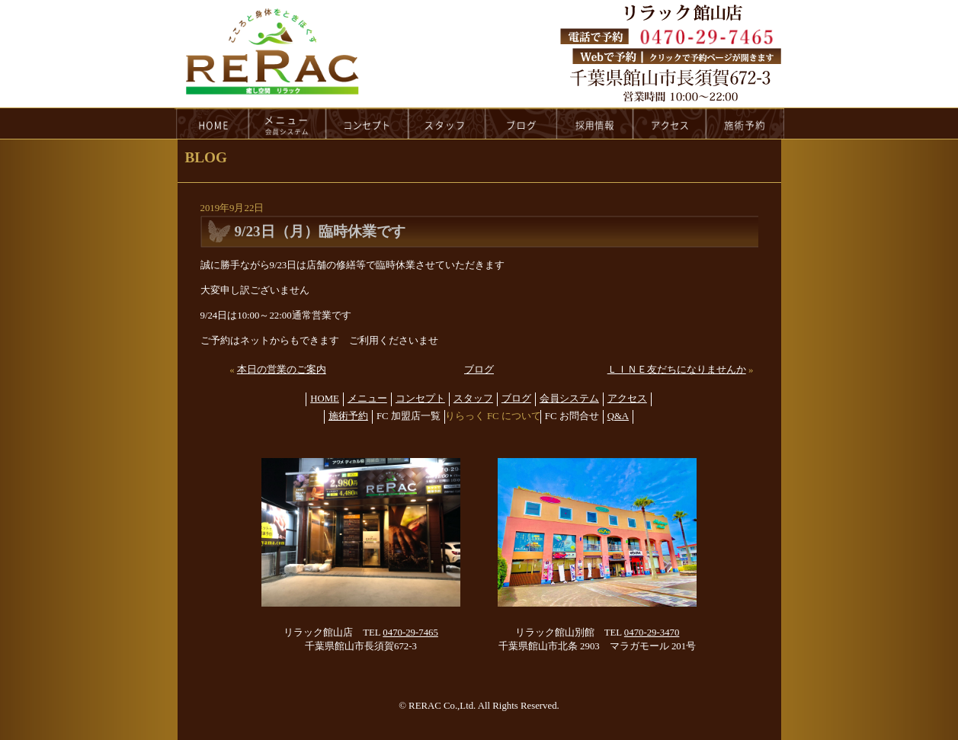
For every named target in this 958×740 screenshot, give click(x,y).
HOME (212, 123)
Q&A (618, 416)
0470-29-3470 (652, 632)
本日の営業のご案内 (281, 369)
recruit (595, 123)
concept (367, 123)
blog (521, 123)
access (669, 123)
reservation (745, 123)
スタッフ (473, 398)
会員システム (569, 398)
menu (287, 123)
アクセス (627, 398)
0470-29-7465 (410, 632)
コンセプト (420, 398)
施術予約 (348, 416)
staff (447, 123)
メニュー (367, 398)
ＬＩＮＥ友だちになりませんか (676, 369)
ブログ (479, 369)
